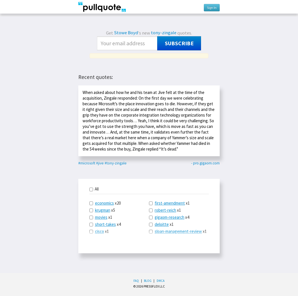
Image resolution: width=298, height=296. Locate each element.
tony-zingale (163, 33)
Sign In (212, 7)
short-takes (105, 224)
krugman (102, 210)
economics (104, 203)
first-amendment (170, 203)
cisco (99, 231)
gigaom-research (169, 217)
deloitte (162, 224)
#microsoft (86, 163)
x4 (105, 224)
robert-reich (165, 210)
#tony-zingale (116, 163)
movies (101, 217)
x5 (102, 210)
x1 (100, 217)
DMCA (161, 281)
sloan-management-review (178, 231)
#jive (100, 163)
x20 (105, 203)
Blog (148, 281)
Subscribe (179, 43)
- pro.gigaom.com (205, 163)
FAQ (136, 281)
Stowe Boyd (126, 33)
